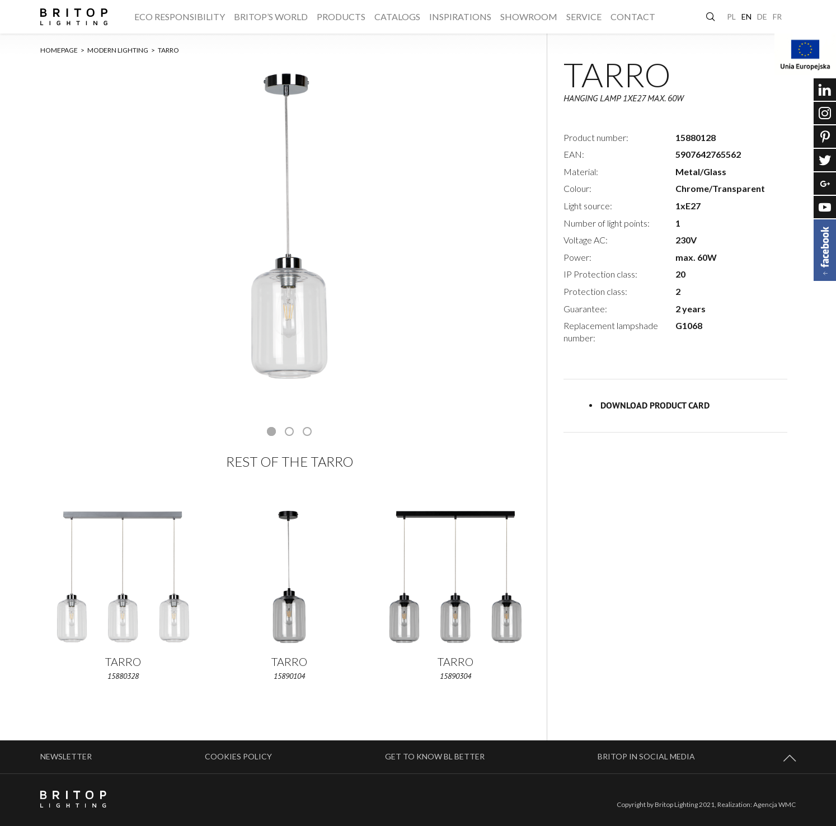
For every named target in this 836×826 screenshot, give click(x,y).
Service (584, 16)
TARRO (168, 50)
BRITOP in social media (646, 756)
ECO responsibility (179, 16)
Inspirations (460, 16)
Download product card (655, 405)
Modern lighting (121, 50)
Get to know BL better (435, 756)
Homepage (62, 50)
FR (777, 16)
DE (762, 16)
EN (746, 16)
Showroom (528, 16)
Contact (632, 16)
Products (341, 16)
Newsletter (66, 756)
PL (731, 16)
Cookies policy (238, 756)
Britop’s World (271, 16)
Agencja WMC (774, 804)
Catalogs (397, 16)
